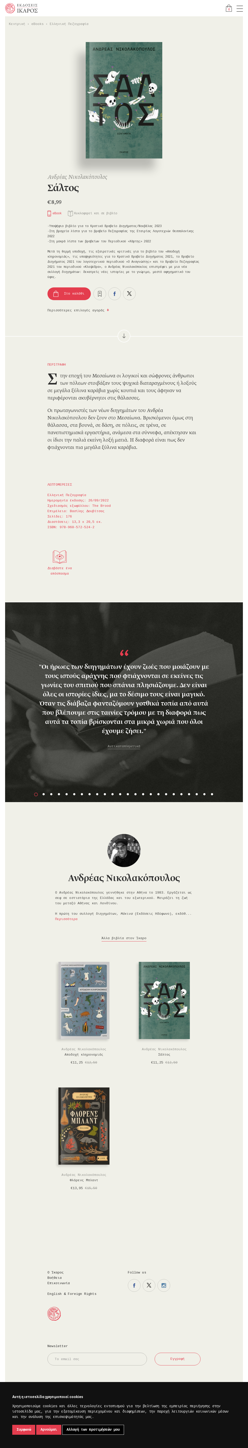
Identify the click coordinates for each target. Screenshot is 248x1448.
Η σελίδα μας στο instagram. (163, 1285)
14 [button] (135, 794)
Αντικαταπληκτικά (124, 746)
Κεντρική (17, 24)
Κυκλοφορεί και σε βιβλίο (95, 213)
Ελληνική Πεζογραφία (69, 24)
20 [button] (181, 794)
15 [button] (143, 794)
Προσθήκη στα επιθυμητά (99, 293)
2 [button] (43, 794)
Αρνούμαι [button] (49, 1430)
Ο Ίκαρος (55, 1272)
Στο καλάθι (74, 294)
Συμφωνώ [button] (24, 1430)
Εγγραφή (177, 1359)
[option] (124, 684)
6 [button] (74, 794)
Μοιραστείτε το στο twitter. (129, 293)
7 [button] (81, 794)
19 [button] (173, 794)
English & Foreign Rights (71, 1294)
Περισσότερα (66, 919)
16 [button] (150, 794)
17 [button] (158, 794)
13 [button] (127, 794)
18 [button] (166, 794)
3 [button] (51, 794)
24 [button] (212, 794)
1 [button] (36, 794)
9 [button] (97, 794)
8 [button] (89, 794)
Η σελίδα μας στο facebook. (134, 1285)
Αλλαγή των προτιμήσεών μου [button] (93, 1430)
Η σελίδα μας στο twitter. (149, 1285)
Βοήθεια (54, 1278)
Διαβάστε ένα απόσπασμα (59, 571)
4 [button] (58, 794)
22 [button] (196, 794)
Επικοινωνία (58, 1283)
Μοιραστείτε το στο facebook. (114, 293)
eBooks (37, 24)
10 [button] (104, 794)
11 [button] (112, 794)
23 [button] (204, 794)
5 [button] (66, 794)
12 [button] (120, 794)
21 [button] (189, 794)
